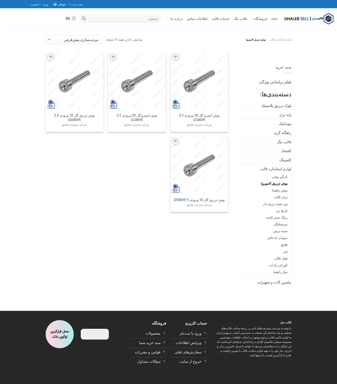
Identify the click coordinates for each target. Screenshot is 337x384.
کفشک (286, 150)
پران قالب (281, 197)
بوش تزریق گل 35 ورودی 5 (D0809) (199, 200)
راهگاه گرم (282, 132)
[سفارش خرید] (73, 39)
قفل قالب (281, 258)
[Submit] (84, 19)
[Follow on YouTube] (68, 19)
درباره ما (176, 19)
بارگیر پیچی (280, 177)
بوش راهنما (280, 190)
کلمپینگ (285, 159)
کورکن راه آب (278, 265)
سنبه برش (280, 231)
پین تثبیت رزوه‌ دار (275, 204)
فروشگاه (259, 18)
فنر (285, 251)
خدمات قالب (220, 19)
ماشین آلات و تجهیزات (274, 282)
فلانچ (284, 245)
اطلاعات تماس (197, 19)
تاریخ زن (282, 210)
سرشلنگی (280, 224)
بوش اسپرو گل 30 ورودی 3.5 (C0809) (199, 117)
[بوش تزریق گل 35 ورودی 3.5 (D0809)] (74, 81)
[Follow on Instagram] (74, 19)
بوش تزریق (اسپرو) (274, 183)
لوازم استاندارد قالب (280, 39)
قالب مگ (240, 19)
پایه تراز (285, 114)
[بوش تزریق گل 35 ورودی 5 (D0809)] (199, 165)
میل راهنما (280, 272)
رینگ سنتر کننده (277, 217)
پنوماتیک (285, 123)
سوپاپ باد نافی (277, 238)
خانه (274, 19)
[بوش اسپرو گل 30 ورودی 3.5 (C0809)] (199, 81)
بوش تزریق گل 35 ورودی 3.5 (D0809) (74, 117)
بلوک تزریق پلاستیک (276, 105)
